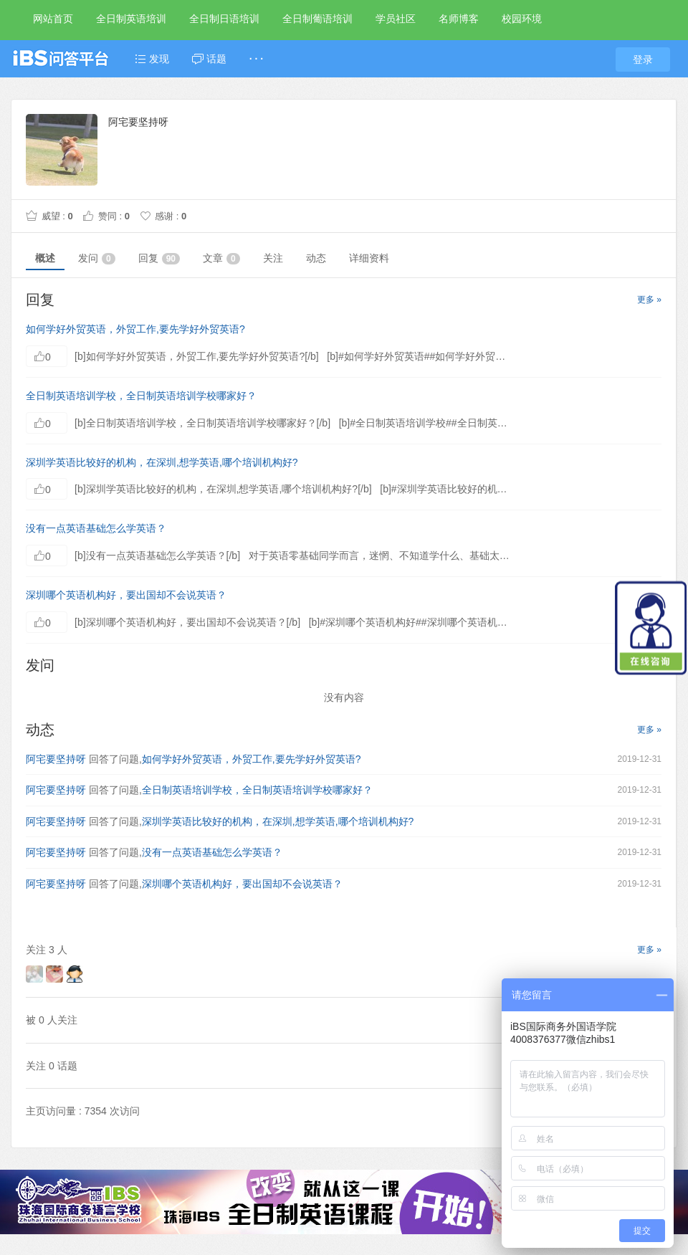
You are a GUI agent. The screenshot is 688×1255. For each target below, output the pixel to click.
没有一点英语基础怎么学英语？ (96, 528)
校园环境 (522, 18)
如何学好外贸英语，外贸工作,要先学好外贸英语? (135, 329)
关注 (273, 258)
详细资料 (369, 258)
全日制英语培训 (131, 18)
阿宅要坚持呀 (56, 759)
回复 (159, 258)
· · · (256, 59)
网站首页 (53, 18)
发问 (96, 258)
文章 (221, 258)
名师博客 (459, 18)
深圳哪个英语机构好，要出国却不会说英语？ (126, 595)
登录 (643, 59)
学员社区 (396, 18)
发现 (152, 59)
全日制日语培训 (224, 18)
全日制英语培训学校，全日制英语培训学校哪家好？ (141, 395)
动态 (316, 258)
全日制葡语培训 (317, 18)
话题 (209, 59)
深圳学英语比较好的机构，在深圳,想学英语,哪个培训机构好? (162, 462)
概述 (45, 258)
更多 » (649, 300)
